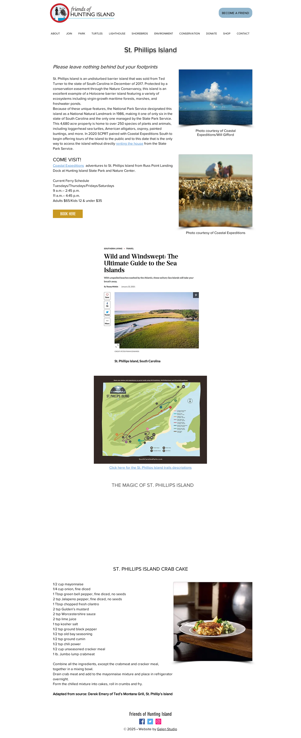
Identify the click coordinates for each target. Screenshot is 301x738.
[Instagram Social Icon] (158, 721)
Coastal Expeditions (68, 165)
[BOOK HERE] (68, 214)
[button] (69, 33)
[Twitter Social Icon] (150, 721)
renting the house (129, 143)
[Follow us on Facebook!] (142, 721)
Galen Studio (167, 729)
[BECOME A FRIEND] (235, 13)
